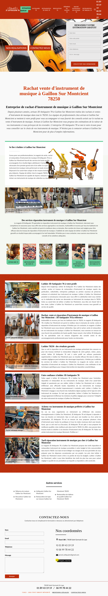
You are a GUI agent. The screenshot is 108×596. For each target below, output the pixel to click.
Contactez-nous (78, 592)
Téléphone (8, 547)
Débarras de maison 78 (67, 9)
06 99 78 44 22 (98, 14)
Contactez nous (40, 48)
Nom (6, 530)
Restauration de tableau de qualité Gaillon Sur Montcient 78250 (65, 496)
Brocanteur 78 (57, 9)
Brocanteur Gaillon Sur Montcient (23, 498)
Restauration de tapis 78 (46, 9)
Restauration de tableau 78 (87, 9)
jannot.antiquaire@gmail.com (67, 555)
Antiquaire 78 (36, 9)
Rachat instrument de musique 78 (76, 9)
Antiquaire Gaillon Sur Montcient (43, 492)
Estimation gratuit (25, 9)
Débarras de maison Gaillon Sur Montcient (23, 492)
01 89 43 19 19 (98, 4)
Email (7, 538)
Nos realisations (16, 48)
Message (8, 555)
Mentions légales (60, 592)
